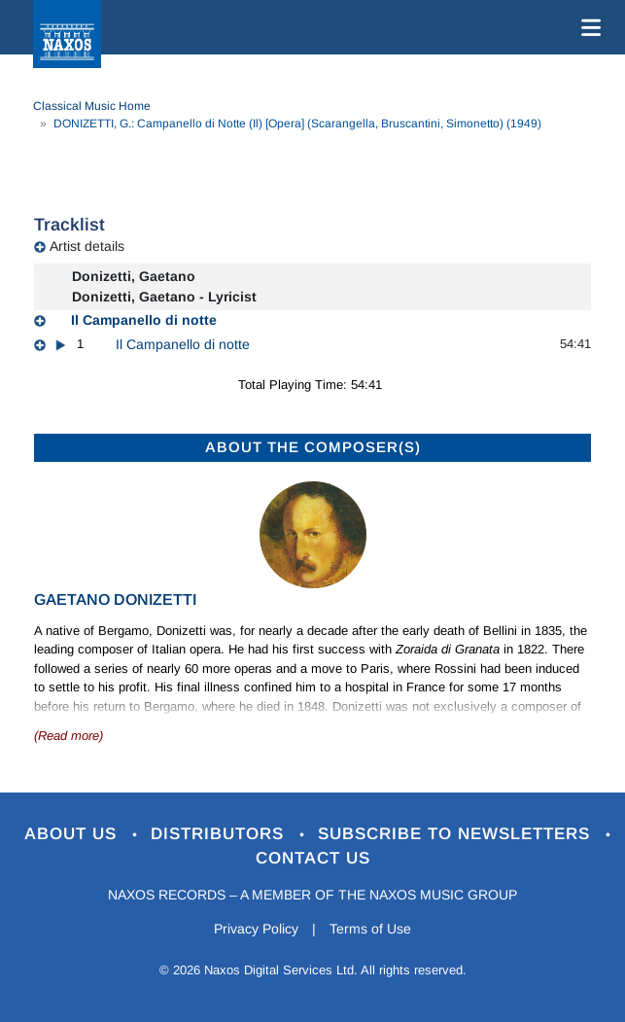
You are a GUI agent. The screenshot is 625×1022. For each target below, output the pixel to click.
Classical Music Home (92, 106)
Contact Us (313, 858)
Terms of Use (370, 928)
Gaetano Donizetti (115, 599)
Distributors (220, 834)
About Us (73, 834)
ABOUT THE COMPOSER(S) (313, 447)
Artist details (87, 246)
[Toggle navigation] (587, 27)
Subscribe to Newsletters (457, 834)
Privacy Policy (256, 928)
